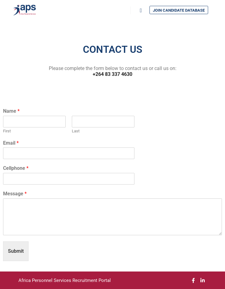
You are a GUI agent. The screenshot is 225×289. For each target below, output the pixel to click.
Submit (16, 251)
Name (11, 111)
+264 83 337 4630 (112, 74)
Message (15, 194)
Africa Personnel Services (45, 280)
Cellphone (16, 168)
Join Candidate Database (179, 10)
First (7, 131)
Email (11, 143)
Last (76, 131)
